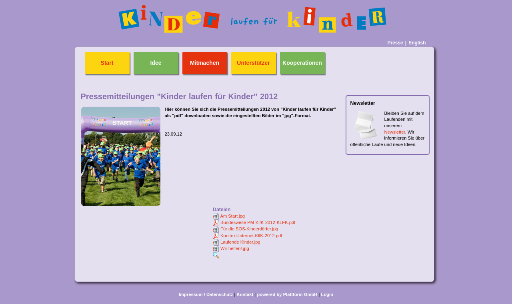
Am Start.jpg (232, 216)
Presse (395, 43)
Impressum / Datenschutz (206, 294)
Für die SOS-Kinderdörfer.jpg (249, 228)
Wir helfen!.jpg (234, 248)
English (417, 43)
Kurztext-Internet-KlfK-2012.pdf (251, 235)
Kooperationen (302, 63)
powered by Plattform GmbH (287, 294)
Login (327, 294)
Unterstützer (253, 63)
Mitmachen (204, 63)
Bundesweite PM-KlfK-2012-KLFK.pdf (257, 222)
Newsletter (394, 132)
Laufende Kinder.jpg (240, 242)
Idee (155, 63)
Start (107, 63)
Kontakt (245, 294)
